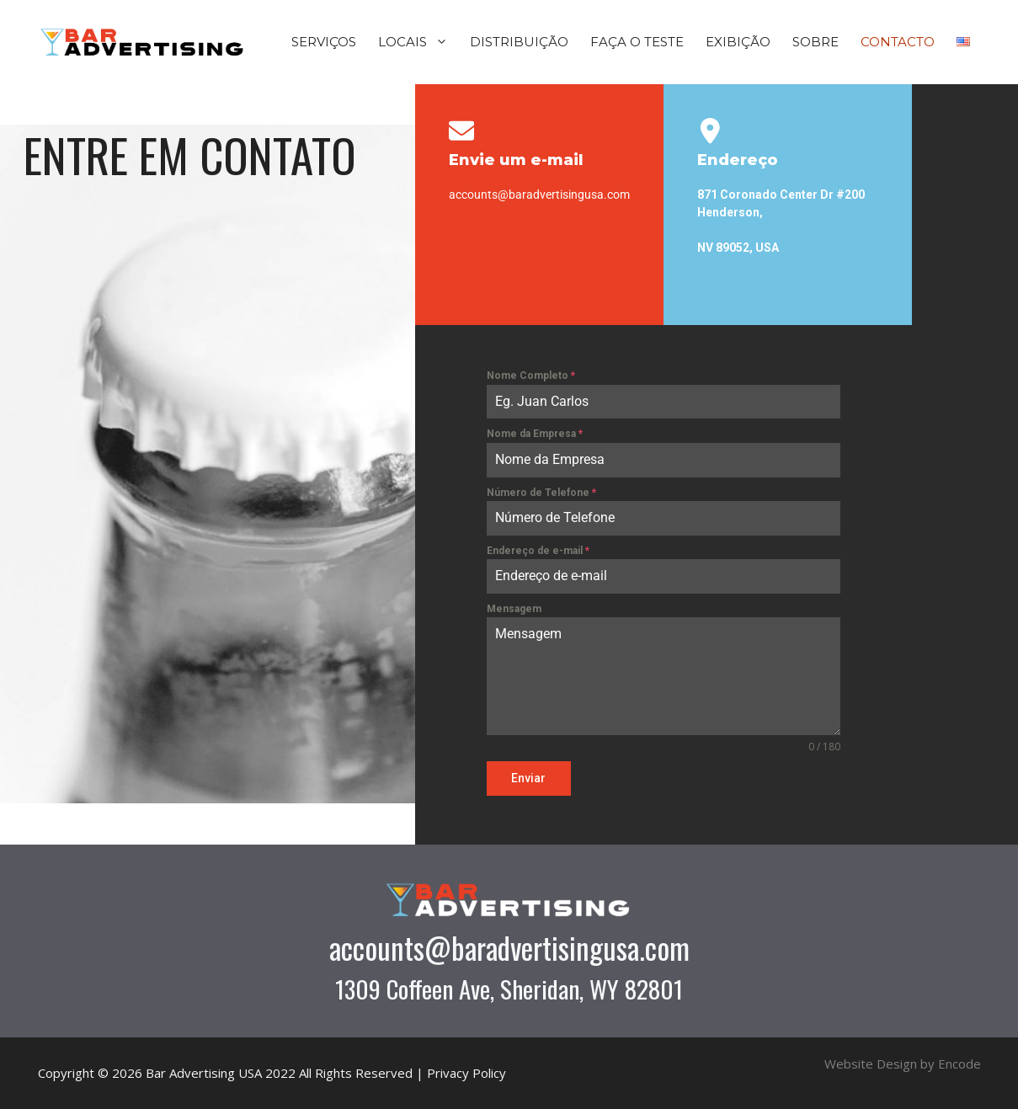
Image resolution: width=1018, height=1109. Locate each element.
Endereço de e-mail (538, 551)
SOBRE (815, 42)
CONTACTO (898, 42)
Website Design (870, 1063)
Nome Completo (531, 375)
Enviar (528, 778)
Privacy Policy (466, 1072)
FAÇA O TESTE (637, 42)
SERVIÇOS (323, 42)
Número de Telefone (541, 493)
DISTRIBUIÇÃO (519, 42)
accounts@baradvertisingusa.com (509, 947)
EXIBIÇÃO (738, 42)
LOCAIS (418, 42)
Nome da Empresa (535, 434)
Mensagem (514, 609)
